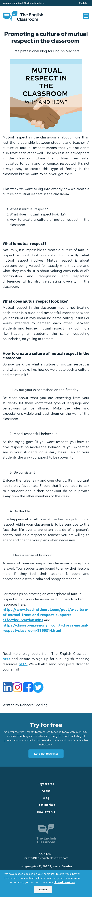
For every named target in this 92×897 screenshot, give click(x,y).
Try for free (46, 784)
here (7, 659)
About (46, 791)
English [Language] (83, 3)
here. (23, 664)
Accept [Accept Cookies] (43, 889)
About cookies (64, 882)
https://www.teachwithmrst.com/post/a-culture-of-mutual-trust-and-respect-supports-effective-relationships (46, 614)
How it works (46, 812)
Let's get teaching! (46, 754)
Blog (46, 798)
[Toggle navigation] (86, 16)
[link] (23, 16)
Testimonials (46, 805)
